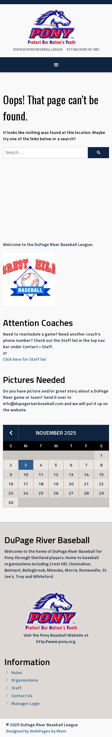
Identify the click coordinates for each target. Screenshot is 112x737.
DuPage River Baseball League (38, 49)
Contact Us (21, 695)
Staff (16, 688)
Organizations (24, 680)
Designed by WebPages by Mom (36, 731)
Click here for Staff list (24, 359)
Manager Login (25, 703)
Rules (16, 672)
